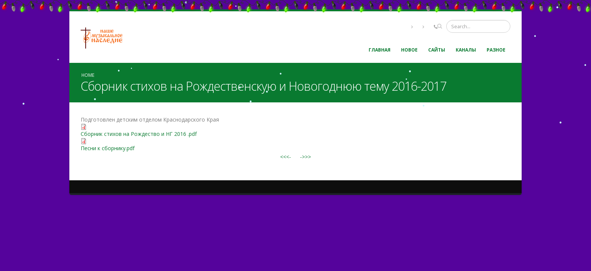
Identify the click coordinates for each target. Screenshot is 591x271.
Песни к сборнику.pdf (108, 148)
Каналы (466, 50)
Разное (496, 50)
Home (87, 75)
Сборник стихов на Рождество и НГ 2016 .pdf (139, 133)
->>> (305, 156)
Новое (409, 50)
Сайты (436, 50)
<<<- (285, 156)
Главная (379, 50)
